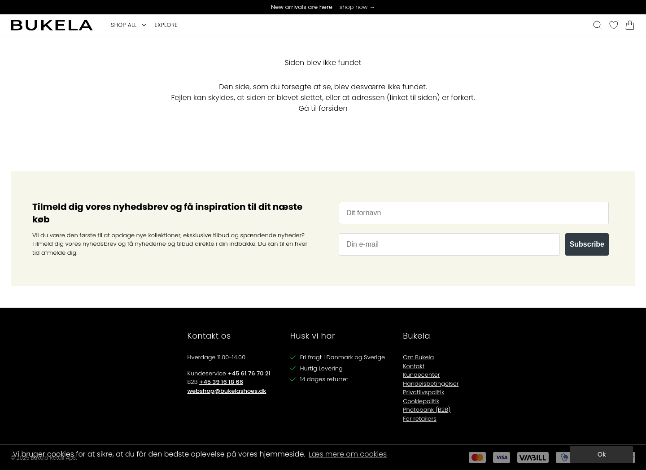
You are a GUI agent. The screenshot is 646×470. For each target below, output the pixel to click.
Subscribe (587, 244)
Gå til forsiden (322, 108)
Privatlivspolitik (423, 392)
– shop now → (323, 7)
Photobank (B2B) (426, 409)
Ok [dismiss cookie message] (602, 454)
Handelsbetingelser (430, 383)
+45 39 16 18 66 (221, 382)
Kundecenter (421, 374)
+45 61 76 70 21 (249, 373)
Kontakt (413, 366)
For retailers (419, 418)
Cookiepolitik (421, 401)
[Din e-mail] (449, 244)
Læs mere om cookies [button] (348, 454)
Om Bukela (418, 357)
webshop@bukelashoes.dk (227, 391)
